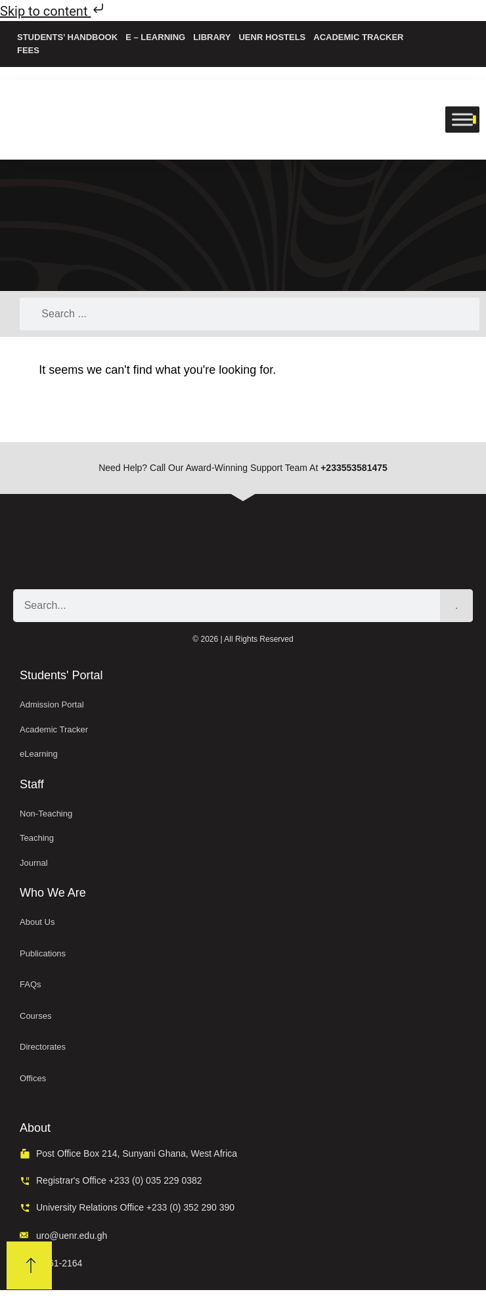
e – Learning (155, 37)
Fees (28, 50)
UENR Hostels (271, 37)
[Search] (456, 605)
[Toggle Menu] (462, 119)
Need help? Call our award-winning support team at (243, 467)
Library (212, 37)
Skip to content (53, 11)
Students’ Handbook (67, 37)
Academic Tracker (358, 37)
